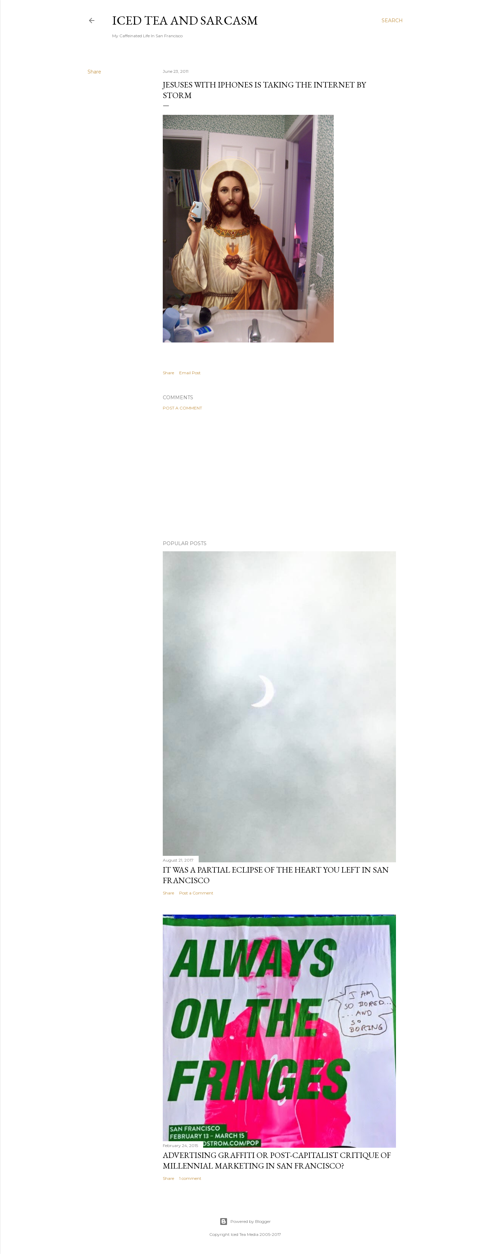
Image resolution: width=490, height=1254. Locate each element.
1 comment (190, 1178)
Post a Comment (182, 407)
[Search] (392, 20)
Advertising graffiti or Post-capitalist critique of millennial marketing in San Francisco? (277, 1160)
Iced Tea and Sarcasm (185, 20)
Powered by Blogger (245, 1221)
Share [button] (94, 72)
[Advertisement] (279, 475)
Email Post (190, 372)
